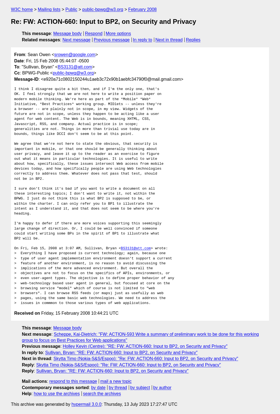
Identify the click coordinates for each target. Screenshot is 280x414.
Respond (94, 33)
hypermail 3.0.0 (86, 404)
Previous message (112, 39)
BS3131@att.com (75, 67)
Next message (77, 39)
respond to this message (73, 381)
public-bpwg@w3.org (102, 9)
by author (162, 387)
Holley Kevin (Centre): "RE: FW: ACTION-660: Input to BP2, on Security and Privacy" (145, 346)
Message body (67, 33)
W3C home (22, 9)
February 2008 (142, 9)
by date (98, 387)
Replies (193, 39)
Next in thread (169, 39)
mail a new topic (116, 381)
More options (118, 33)
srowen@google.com (74, 54)
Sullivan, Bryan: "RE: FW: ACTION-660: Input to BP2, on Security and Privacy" (121, 352)
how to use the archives (57, 393)
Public (71, 9)
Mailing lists (49, 9)
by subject (140, 387)
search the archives (102, 393)
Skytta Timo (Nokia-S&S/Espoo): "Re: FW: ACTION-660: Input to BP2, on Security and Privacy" (146, 358)
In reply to (142, 39)
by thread (118, 387)
